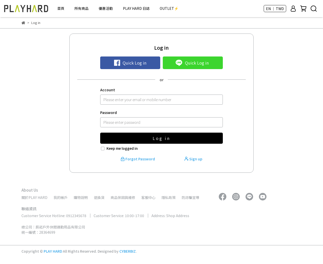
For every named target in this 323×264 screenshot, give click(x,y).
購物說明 (81, 197)
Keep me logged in (122, 148)
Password (108, 112)
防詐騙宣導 (190, 197)
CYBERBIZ (127, 251)
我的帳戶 (60, 197)
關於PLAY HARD (34, 197)
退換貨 (99, 197)
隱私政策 (169, 197)
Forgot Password (138, 158)
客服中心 (148, 197)
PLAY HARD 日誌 (136, 8)
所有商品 (81, 8)
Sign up (193, 158)
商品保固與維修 (123, 197)
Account (107, 89)
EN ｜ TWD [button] (275, 8)
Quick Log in (130, 63)
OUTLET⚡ (169, 8)
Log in (161, 138)
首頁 (60, 8)
